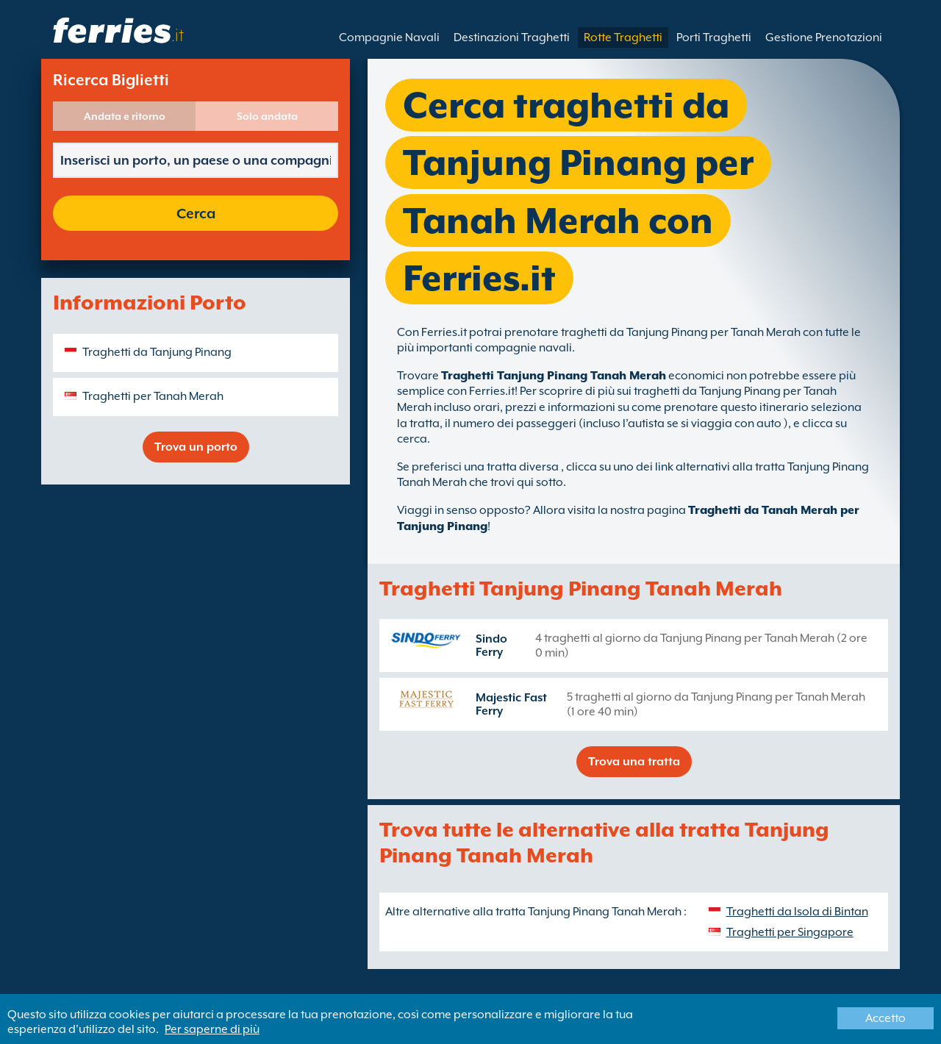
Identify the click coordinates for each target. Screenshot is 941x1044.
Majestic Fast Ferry (511, 704)
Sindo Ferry (491, 645)
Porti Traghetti (713, 37)
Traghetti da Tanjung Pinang (157, 352)
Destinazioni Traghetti (512, 37)
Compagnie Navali (389, 37)
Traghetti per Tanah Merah (152, 396)
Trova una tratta (634, 761)
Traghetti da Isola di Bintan (797, 911)
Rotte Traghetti (623, 37)
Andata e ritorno (124, 116)
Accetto (885, 1018)
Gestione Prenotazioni (823, 37)
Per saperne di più (212, 1029)
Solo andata (267, 116)
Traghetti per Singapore (790, 932)
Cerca (195, 213)
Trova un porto (195, 447)
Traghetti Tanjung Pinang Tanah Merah (553, 375)
